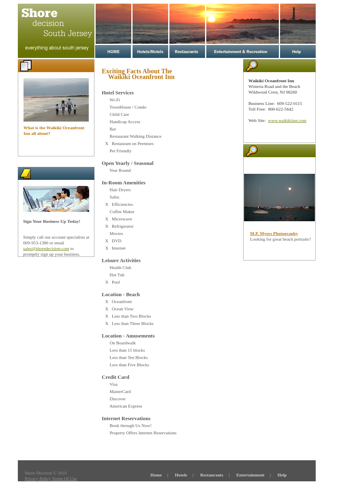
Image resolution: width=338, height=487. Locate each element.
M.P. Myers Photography (274, 233)
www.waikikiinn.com (287, 120)
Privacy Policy (38, 478)
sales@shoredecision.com (46, 248)
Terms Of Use (64, 478)
